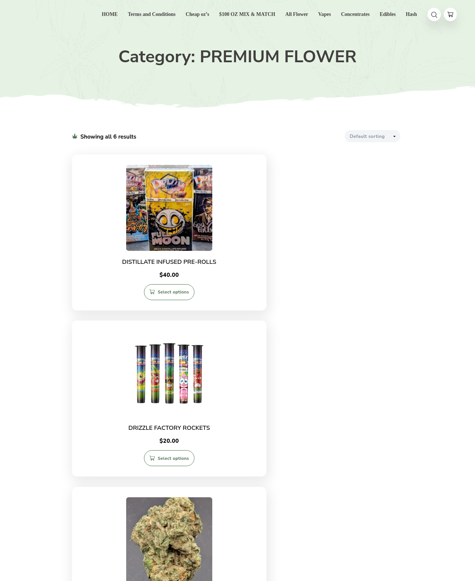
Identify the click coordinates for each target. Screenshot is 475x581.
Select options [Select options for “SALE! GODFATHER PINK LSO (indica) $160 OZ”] (126, 471)
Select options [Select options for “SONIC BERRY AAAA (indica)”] (353, 467)
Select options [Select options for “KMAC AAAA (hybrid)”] (353, 294)
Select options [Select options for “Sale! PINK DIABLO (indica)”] (240, 467)
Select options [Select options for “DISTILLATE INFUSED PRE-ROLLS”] (126, 298)
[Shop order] (372, 136)
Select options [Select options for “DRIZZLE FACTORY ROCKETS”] (240, 294)
